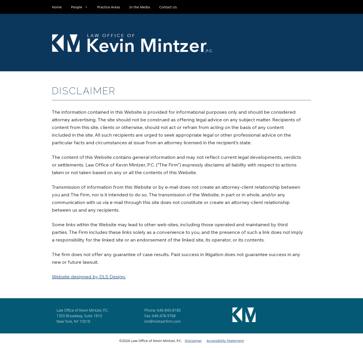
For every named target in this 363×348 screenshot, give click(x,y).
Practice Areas (108, 7)
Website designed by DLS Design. (89, 276)
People (82, 7)
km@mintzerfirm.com (162, 321)
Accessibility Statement (225, 340)
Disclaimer (193, 340)
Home (57, 7)
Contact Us (168, 7)
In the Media (139, 7)
